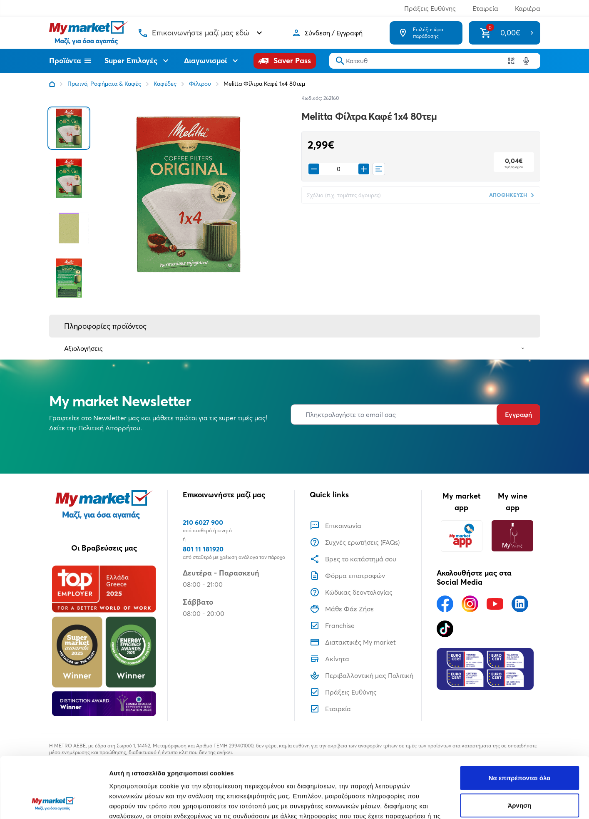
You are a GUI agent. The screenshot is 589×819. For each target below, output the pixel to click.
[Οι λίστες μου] (379, 169)
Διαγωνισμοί (212, 61)
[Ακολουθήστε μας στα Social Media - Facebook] (445, 604)
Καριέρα (527, 8)
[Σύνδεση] (327, 33)
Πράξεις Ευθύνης (430, 8)
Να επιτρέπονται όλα (520, 720)
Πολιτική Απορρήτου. (110, 428)
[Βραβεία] (104, 640)
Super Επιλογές (137, 61)
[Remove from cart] (313, 169)
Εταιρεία (485, 8)
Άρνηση (519, 748)
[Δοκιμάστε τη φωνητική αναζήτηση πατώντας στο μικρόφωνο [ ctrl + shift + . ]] (526, 60)
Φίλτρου (200, 83)
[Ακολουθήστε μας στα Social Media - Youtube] (495, 604)
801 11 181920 (203, 549)
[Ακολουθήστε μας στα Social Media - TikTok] (445, 628)
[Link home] (52, 84)
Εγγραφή (518, 414)
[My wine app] (513, 535)
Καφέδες (165, 83)
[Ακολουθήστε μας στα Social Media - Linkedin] (520, 604)
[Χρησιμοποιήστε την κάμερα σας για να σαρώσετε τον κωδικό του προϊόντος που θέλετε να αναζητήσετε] (511, 60)
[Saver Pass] (284, 61)
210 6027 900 (203, 522)
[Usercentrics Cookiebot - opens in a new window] (53, 803)
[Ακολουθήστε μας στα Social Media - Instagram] (470, 604)
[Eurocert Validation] (485, 669)
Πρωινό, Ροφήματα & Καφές (104, 83)
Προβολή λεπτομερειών (494, 802)
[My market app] (462, 535)
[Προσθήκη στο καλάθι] (363, 169)
